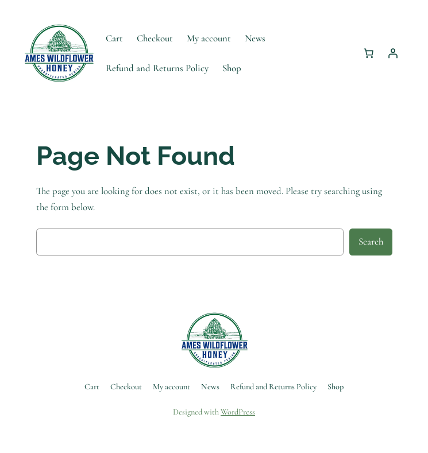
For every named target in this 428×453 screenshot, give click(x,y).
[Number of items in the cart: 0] (369, 53)
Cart (114, 38)
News (255, 38)
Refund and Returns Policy (157, 68)
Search (370, 241)
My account (209, 38)
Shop (231, 68)
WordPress (238, 412)
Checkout (155, 38)
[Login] (393, 53)
